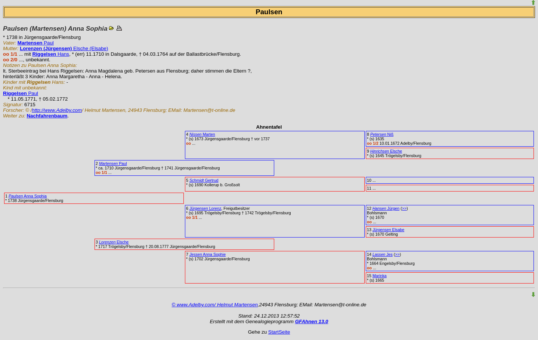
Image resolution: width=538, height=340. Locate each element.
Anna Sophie (207, 254)
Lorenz (205, 208)
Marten (202, 134)
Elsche (386, 151)
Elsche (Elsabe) (64, 48)
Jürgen (385, 208)
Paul (36, 43)
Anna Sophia (28, 196)
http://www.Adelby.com (57, 110)
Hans (51, 54)
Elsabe (388, 229)
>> (404, 208)
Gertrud (204, 180)
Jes (382, 254)
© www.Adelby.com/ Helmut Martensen (215, 304)
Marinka (379, 275)
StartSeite (279, 332)
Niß (381, 134)
